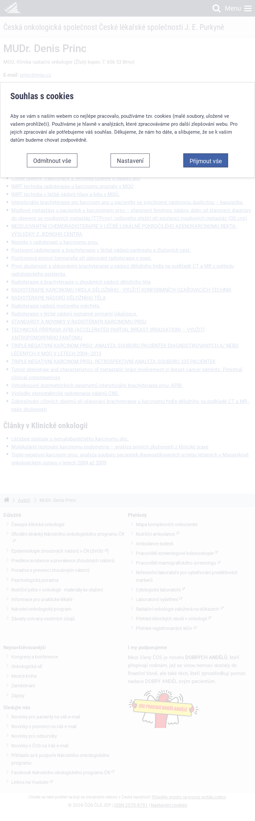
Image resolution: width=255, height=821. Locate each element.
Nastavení (130, 160)
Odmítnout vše (52, 160)
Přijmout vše (206, 161)
